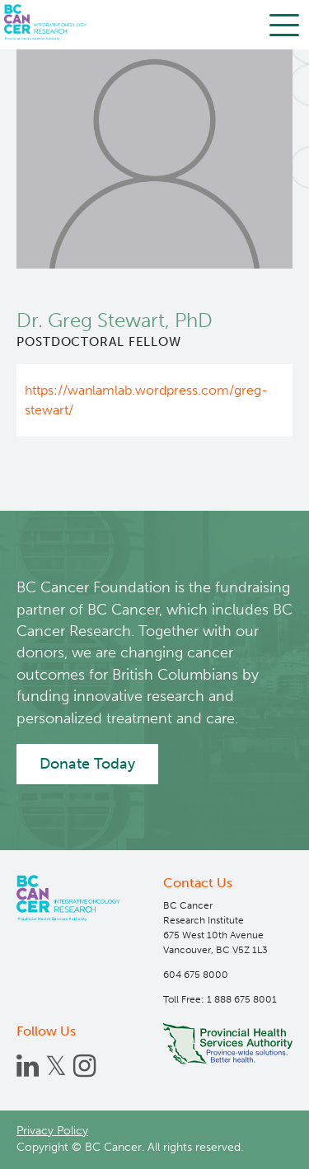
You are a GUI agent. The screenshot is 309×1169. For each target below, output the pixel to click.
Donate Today (87, 764)
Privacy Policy (52, 1131)
